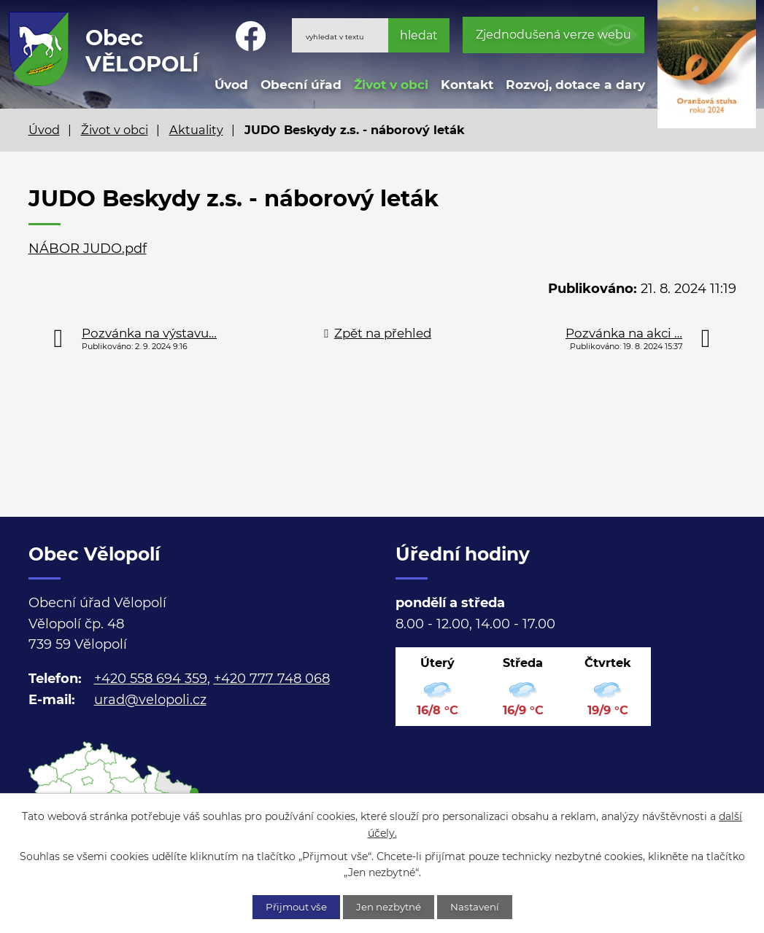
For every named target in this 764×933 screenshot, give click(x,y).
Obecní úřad (301, 84)
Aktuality (196, 129)
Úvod (231, 84)
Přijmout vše (290, 906)
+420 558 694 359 (150, 679)
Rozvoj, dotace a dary (575, 84)
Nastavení (482, 906)
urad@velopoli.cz (150, 700)
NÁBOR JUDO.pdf (87, 249)
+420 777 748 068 (272, 679)
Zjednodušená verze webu (553, 35)
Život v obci (391, 84)
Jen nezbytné (389, 906)
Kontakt (467, 84)
